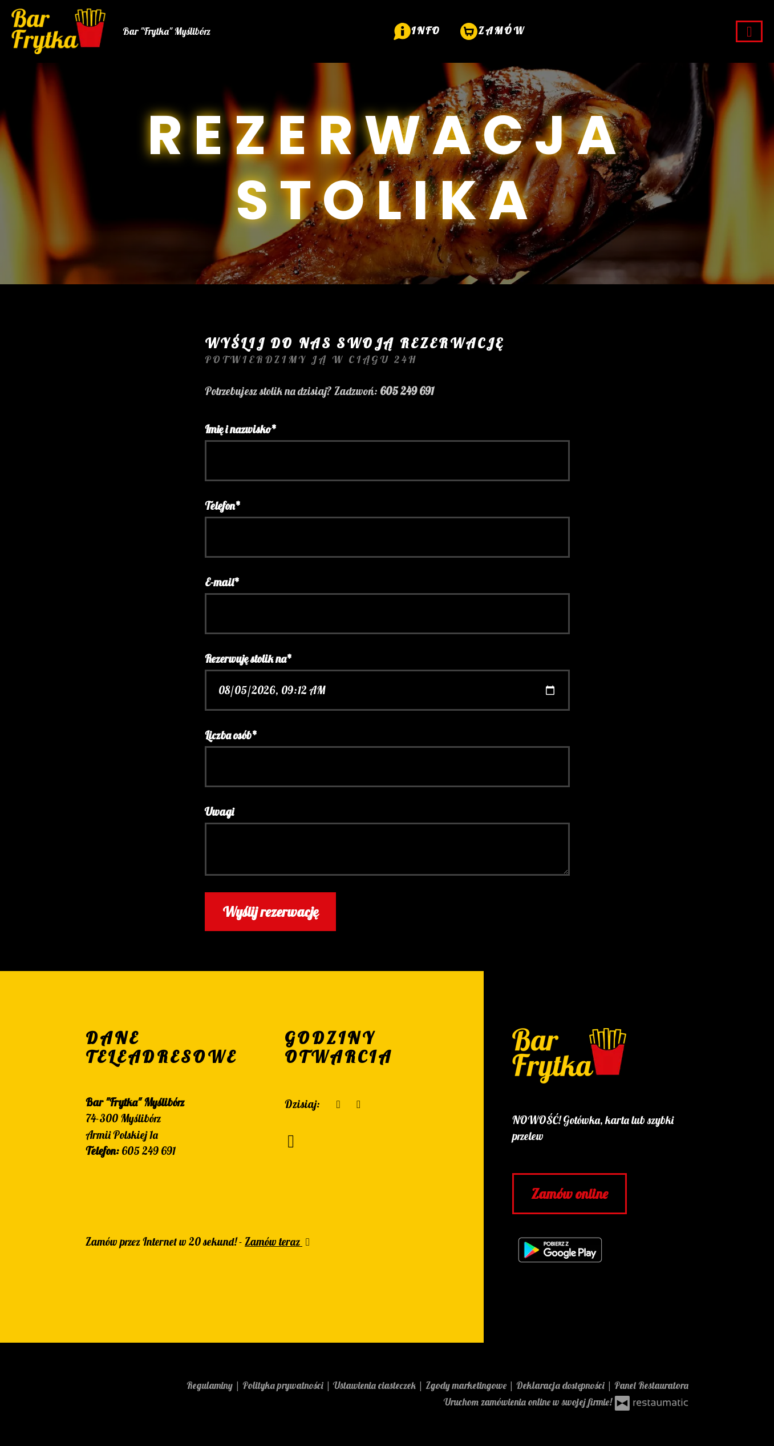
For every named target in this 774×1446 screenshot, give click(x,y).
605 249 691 (148, 1151)
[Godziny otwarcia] (358, 1104)
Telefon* (223, 506)
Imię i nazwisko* (241, 429)
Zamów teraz (279, 1241)
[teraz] (338, 1104)
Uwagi (219, 812)
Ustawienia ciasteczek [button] (375, 1385)
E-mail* (222, 582)
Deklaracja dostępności (561, 1385)
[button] (417, 30)
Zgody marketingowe (467, 1385)
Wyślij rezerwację (270, 911)
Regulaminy (211, 1385)
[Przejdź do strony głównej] (600, 1056)
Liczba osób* (231, 735)
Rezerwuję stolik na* (248, 659)
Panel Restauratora (651, 1385)
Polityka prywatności (284, 1385)
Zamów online (569, 1193)
